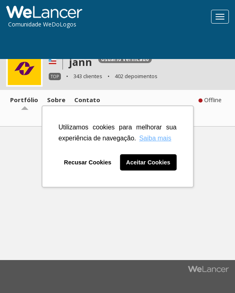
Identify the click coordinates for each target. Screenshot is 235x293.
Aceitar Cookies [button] (148, 162)
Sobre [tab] (56, 100)
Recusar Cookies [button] (88, 162)
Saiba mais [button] (155, 138)
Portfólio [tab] (24, 100)
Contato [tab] (87, 100)
